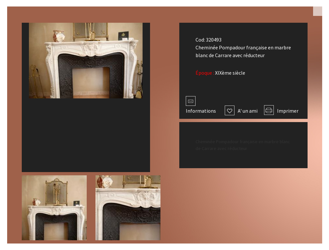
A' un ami (241, 110)
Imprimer (281, 110)
